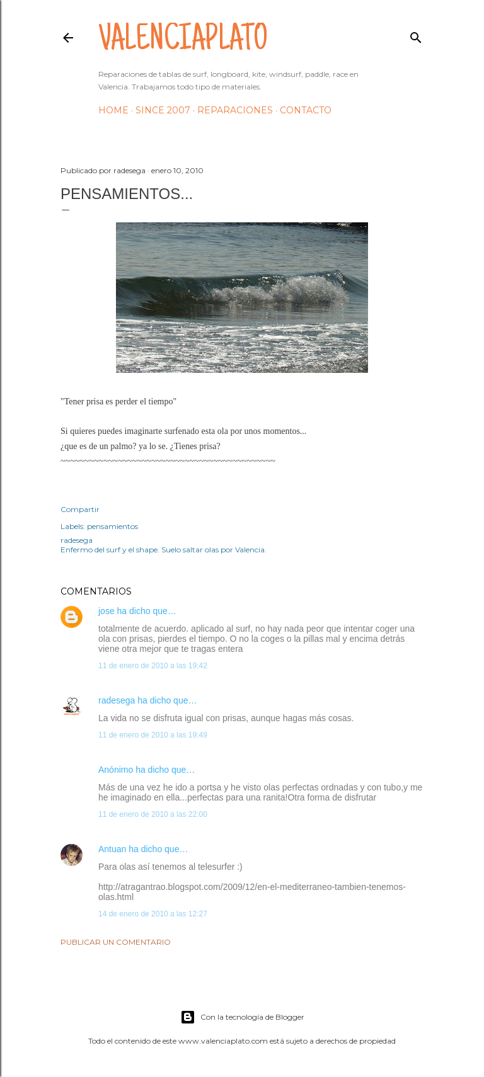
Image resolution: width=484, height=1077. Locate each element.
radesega (116, 700)
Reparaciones (235, 110)
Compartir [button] (80, 509)
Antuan (112, 849)
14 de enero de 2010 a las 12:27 (152, 913)
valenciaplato (183, 41)
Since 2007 (162, 110)
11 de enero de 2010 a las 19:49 (152, 735)
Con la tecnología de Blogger (242, 1017)
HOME (113, 110)
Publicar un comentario (115, 942)
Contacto (305, 110)
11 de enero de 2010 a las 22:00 (152, 814)
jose (106, 611)
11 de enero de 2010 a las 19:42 (152, 665)
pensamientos (112, 526)
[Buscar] (416, 35)
